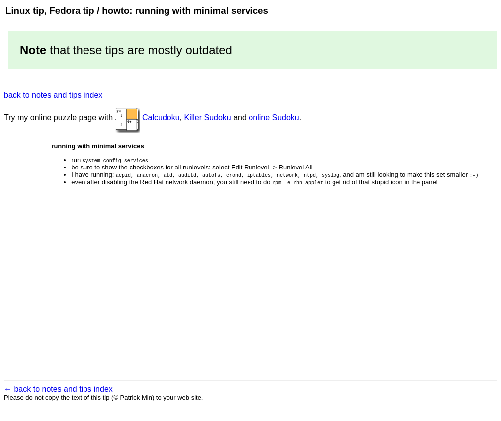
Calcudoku (161, 117)
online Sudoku (274, 117)
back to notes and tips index (53, 95)
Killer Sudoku (207, 117)
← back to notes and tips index (58, 393)
